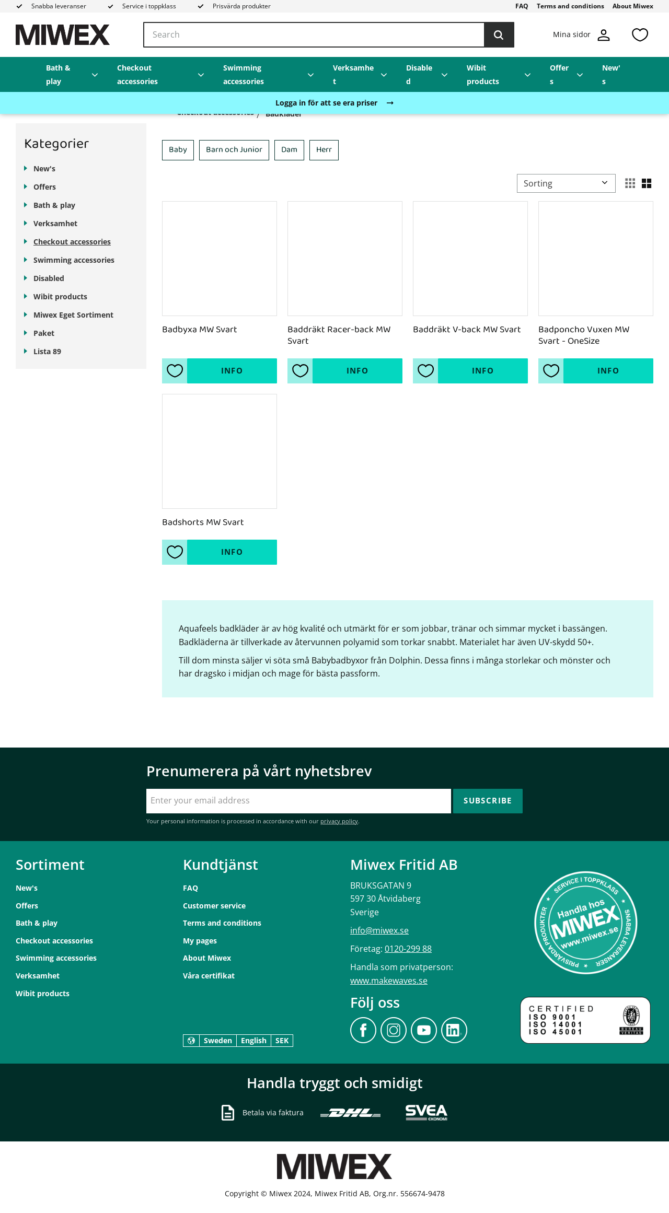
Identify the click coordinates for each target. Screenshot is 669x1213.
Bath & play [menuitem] (58, 74)
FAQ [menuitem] (521, 6)
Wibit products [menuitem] (483, 74)
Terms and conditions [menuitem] (570, 6)
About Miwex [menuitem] (633, 6)
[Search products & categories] (328, 35)
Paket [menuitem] (43, 333)
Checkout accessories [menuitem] (137, 74)
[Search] (498, 35)
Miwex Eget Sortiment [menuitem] (73, 315)
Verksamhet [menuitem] (353, 74)
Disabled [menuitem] (419, 74)
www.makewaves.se (389, 980)
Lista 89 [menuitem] (47, 351)
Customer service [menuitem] (214, 906)
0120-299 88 (408, 948)
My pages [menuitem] (200, 941)
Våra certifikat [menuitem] (209, 976)
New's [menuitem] (611, 74)
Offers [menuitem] (559, 74)
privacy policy (339, 821)
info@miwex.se (379, 930)
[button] (639, 35)
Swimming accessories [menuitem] (243, 74)
